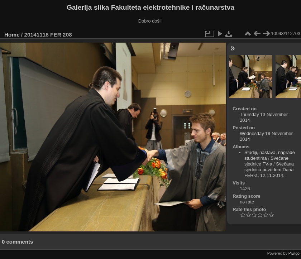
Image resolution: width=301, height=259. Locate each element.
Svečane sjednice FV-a (266, 161)
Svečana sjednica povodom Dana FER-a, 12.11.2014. (269, 169)
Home (12, 35)
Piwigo (294, 253)
